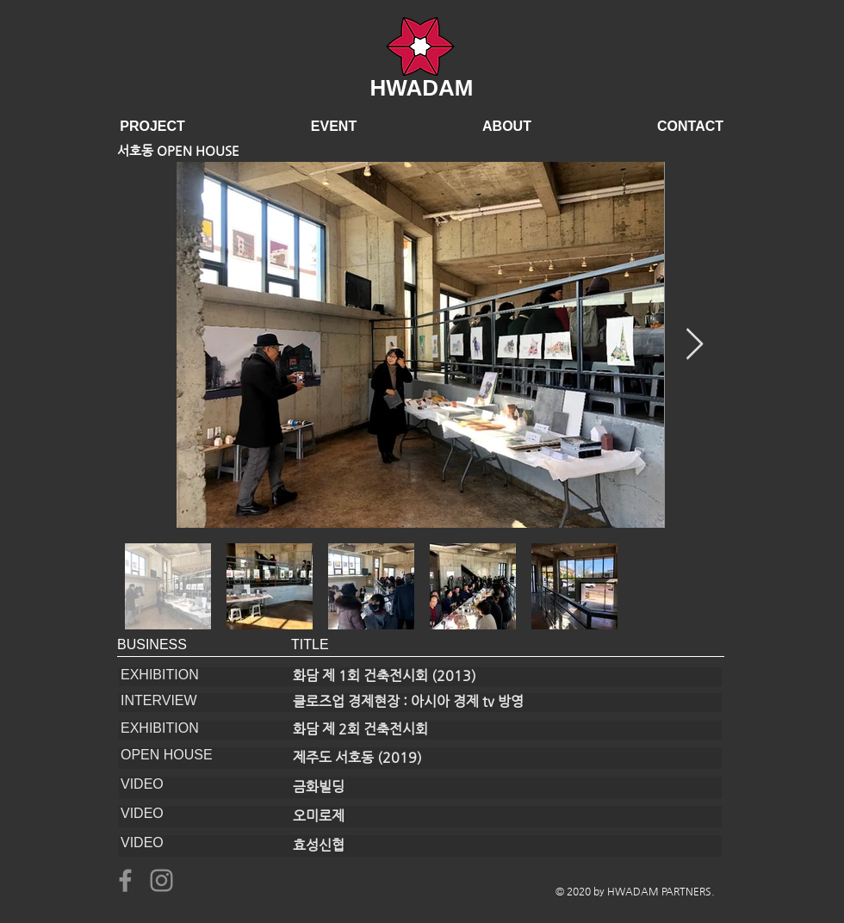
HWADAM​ (422, 88)
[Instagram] (161, 880)
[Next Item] (694, 345)
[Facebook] (125, 880)
